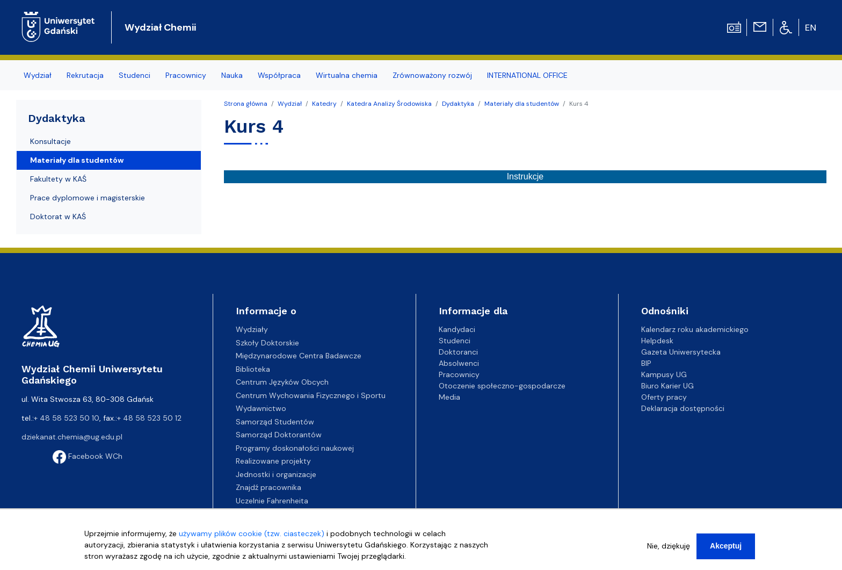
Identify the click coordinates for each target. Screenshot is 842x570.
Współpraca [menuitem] (279, 75)
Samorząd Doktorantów (279, 434)
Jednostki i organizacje (276, 474)
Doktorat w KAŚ (58, 216)
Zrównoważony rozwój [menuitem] (432, 75)
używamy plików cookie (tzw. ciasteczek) (251, 535)
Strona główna (245, 103)
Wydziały (252, 329)
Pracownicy (459, 374)
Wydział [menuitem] (38, 75)
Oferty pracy (664, 397)
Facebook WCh (87, 456)
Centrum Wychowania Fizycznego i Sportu (311, 395)
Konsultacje (50, 141)
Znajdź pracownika (268, 487)
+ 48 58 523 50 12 (149, 418)
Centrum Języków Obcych (282, 382)
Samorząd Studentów (275, 422)
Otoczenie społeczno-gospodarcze (502, 386)
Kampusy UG (664, 374)
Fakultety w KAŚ (58, 179)
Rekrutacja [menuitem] (85, 75)
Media (449, 397)
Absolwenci (459, 363)
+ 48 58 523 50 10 (66, 418)
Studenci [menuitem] (134, 75)
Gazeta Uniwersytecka (681, 352)
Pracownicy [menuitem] (185, 75)
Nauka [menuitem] (232, 75)
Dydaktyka (458, 103)
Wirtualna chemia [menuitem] (347, 75)
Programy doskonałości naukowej (295, 448)
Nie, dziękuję (668, 548)
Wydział (290, 103)
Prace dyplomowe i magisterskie (87, 198)
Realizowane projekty (273, 461)
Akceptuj (726, 548)
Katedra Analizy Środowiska (389, 103)
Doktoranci (458, 352)
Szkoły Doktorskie (267, 343)
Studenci (454, 340)
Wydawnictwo (261, 408)
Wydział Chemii (160, 27)
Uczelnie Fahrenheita (272, 501)
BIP (646, 363)
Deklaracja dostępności (682, 408)
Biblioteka (253, 369)
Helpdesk (657, 340)
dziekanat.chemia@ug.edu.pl (71, 437)
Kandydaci (457, 329)
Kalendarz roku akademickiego (695, 329)
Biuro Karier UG (667, 386)
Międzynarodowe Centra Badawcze (298, 355)
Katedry (324, 103)
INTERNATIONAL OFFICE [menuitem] (527, 75)
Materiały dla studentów (521, 103)
